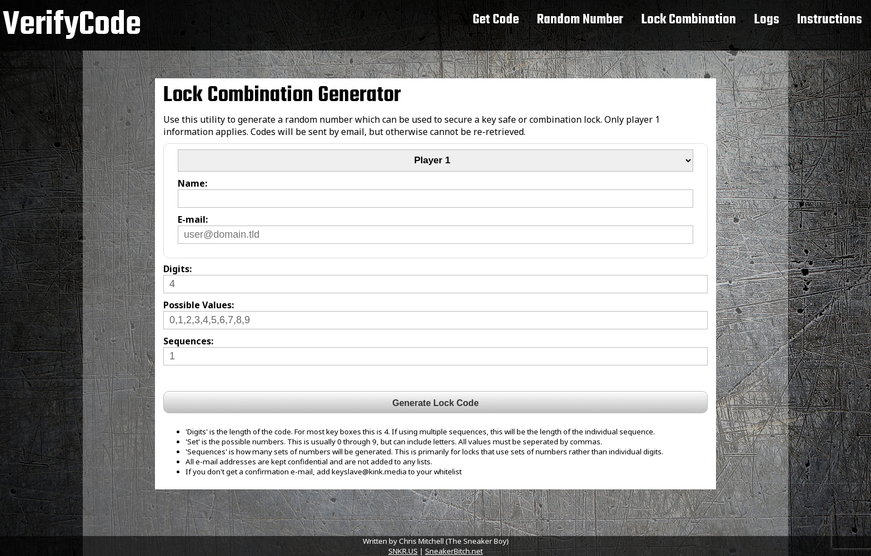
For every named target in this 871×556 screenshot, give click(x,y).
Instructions (829, 20)
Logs (766, 20)
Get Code (496, 20)
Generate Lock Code (435, 403)
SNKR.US (403, 551)
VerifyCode (72, 25)
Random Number (580, 20)
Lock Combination (688, 20)
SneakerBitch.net (454, 551)
